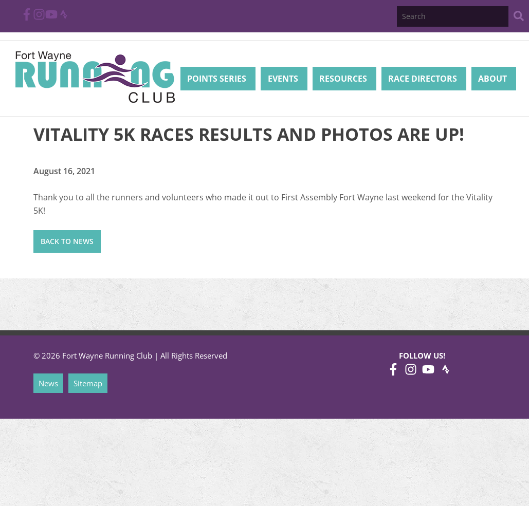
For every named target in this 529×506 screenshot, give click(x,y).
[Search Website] (519, 18)
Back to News (67, 241)
